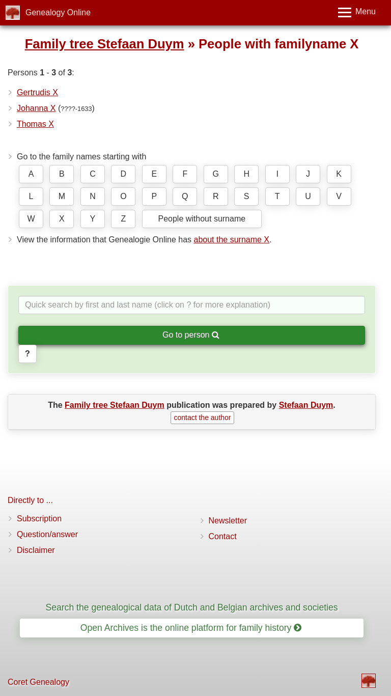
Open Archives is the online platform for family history (191, 628)
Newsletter (228, 520)
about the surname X (231, 239)
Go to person (190, 334)
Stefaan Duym (306, 405)
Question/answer (47, 534)
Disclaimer (36, 550)
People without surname (201, 218)
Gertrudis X (37, 92)
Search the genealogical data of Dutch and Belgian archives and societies (191, 607)
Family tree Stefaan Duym (104, 44)
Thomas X (35, 124)
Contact (223, 536)
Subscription (39, 518)
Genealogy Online (58, 12)
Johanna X (36, 108)
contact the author (202, 417)
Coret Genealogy (38, 682)
